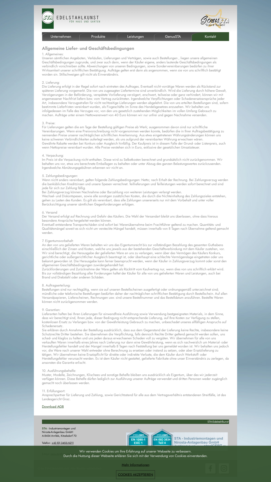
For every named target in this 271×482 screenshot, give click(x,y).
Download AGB (53, 406)
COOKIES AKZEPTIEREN (135, 474)
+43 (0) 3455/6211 (63, 443)
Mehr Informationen (135, 464)
